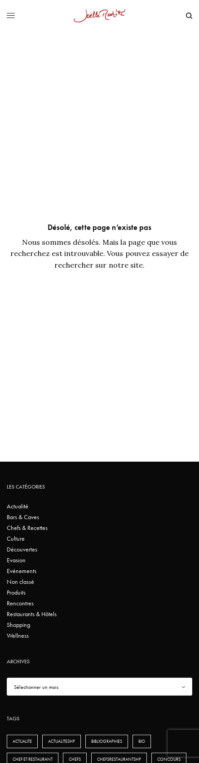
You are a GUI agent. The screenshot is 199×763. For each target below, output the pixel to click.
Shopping (18, 625)
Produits (16, 592)
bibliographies (106, 741)
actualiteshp (61, 741)
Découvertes (22, 549)
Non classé (20, 581)
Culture (16, 538)
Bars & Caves (23, 517)
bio (141, 741)
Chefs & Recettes (27, 528)
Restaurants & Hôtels (32, 614)
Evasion (16, 560)
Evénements (21, 571)
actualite (22, 741)
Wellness (18, 635)
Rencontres (20, 603)
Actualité (17, 506)
